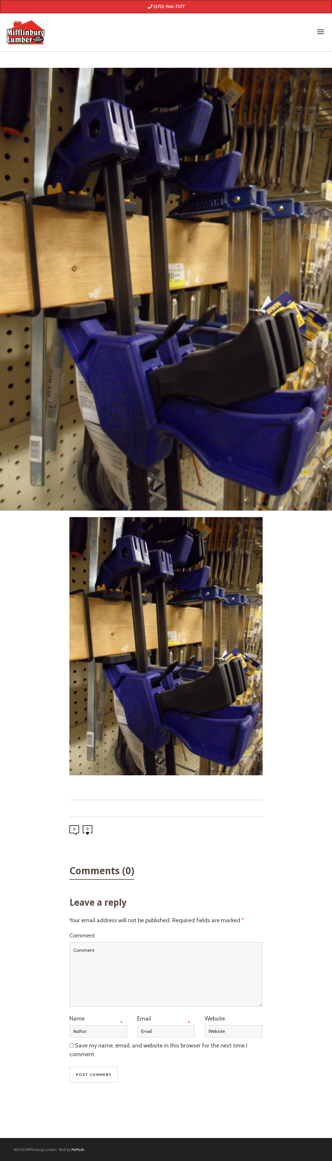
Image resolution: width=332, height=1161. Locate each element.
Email (144, 1018)
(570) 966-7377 (166, 6)
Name (77, 1018)
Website (215, 1018)
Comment (82, 935)
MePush (77, 1149)
